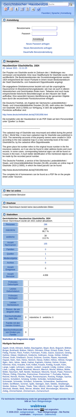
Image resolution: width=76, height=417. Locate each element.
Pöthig (13, 374)
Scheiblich (15, 379)
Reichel (6, 376)
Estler (60, 350)
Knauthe (21, 365)
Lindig (53, 367)
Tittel (35, 386)
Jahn (11, 362)
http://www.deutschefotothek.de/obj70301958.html (25, 114)
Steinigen (39, 384)
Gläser (14, 355)
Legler (12, 367)
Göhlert (65, 355)
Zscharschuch (42, 391)
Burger (6, 350)
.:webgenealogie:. (27, 412)
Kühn (63, 365)
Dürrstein (39, 350)
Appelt (5, 348)
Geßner (6, 355)
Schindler (42, 379)
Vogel (55, 386)
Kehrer (55, 362)
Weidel (15, 388)
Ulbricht (41, 386)
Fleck (19, 353)
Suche (36, 9)
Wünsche (63, 388)
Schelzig (25, 379)
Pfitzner (6, 374)
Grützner (38, 357)
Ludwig (12, 369)
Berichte (30, 9)
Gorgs (51, 355)
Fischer (12, 353)
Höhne (54, 360)
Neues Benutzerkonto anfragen (38, 48)
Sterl (47, 384)
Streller (6, 386)
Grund (30, 357)
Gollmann (42, 355)
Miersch (44, 369)
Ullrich (49, 386)
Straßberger (63, 384)
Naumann (13, 372)
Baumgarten (36, 348)
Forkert (26, 353)
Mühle (67, 369)
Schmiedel (7, 381)
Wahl (61, 386)
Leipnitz (29, 367)
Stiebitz (53, 384)
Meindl (19, 369)
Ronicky (51, 376)
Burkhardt (14, 350)
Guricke (46, 357)
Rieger (29, 376)
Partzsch (68, 372)
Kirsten (63, 362)
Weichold (7, 388)
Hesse (39, 360)
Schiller (33, 379)
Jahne (17, 362)
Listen (19, 9)
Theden (21, 386)
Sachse (67, 376)
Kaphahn (39, 362)
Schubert (28, 381)
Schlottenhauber (54, 379)
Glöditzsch (22, 355)
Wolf (43, 388)
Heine (24, 360)
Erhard (54, 350)
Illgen (5, 362)
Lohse (68, 367)
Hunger (69, 360)
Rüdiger (59, 376)
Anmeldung (66, 13)
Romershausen (40, 376)
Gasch (51, 353)
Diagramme (14, 9)
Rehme (65, 374)
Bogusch (60, 348)
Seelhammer (61, 381)
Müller (5, 372)
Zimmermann (29, 391)
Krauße (41, 365)
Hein (18, 360)
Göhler (58, 355)
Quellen (8, 9)
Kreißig (49, 365)
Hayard (6, 360)
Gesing (68, 353)
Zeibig (5, 391)
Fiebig (5, 353)
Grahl (12, 357)
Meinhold (27, 369)
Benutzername (37, 28)
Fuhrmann (35, 353)
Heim (12, 360)
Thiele (29, 386)
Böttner (68, 348)
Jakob (23, 362)
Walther (68, 386)
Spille (31, 384)
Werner (28, 388)
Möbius (60, 369)
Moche (52, 369)
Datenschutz (50, 414)
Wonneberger (52, 388)
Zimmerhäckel (15, 391)
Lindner (60, 367)
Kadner (30, 362)
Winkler (36, 388)
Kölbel (34, 365)
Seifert (6, 384)
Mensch (36, 369)
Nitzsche (45, 372)
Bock (52, 348)
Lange (5, 367)
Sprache (55, 13)
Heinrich (31, 360)
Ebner (47, 350)
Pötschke (21, 374)
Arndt (11, 348)
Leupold (45, 367)
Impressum (38, 414)
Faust (66, 350)
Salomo (6, 379)
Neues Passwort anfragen (38, 44)
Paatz (60, 372)
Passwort (39, 34)
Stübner (13, 386)
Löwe (5, 369)
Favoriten (46, 13)
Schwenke (37, 381)
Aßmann (19, 348)
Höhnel (61, 360)
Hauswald (62, 357)
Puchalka (57, 374)
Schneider (17, 381)
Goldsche (32, 355)
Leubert (37, 367)
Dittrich (30, 350)
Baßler (27, 348)
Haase (54, 357)
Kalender (25, 9)
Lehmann (20, 367)
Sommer (24, 384)
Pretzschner (32, 374)
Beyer (46, 348)
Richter (21, 376)
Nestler (27, 372)
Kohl (28, 365)
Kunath (57, 365)
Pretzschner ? (45, 374)
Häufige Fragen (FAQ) (41, 9)
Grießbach (21, 357)
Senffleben (14, 384)
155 (45, 244)
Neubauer (36, 372)
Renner (14, 376)
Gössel (6, 357)
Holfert (47, 360)
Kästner (47, 362)
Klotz (14, 365)
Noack (53, 372)
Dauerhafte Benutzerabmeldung (37, 52)
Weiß (21, 388)
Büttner (23, 350)
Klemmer (7, 365)
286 (45, 224)
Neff (21, 372)
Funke (44, 353)
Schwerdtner (49, 381)
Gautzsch (59, 353)
